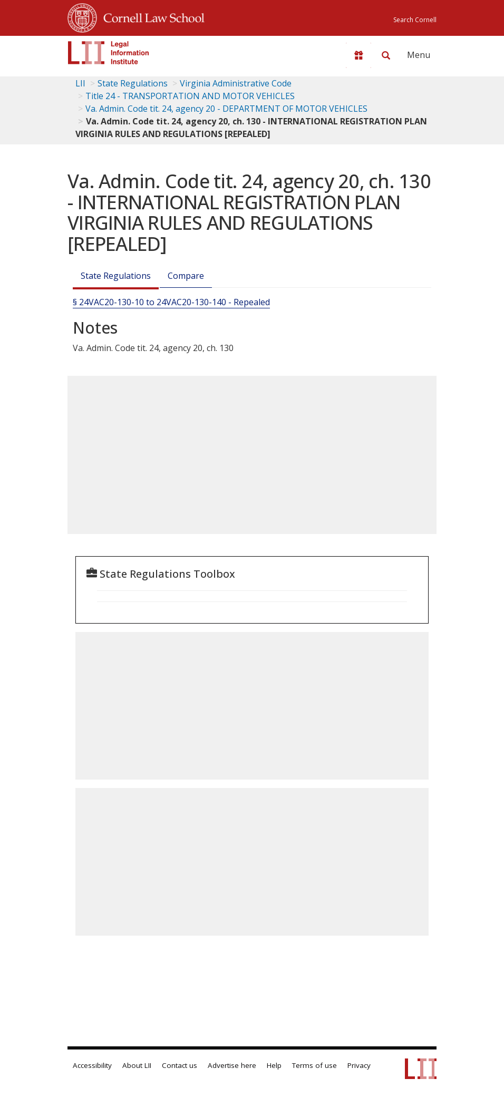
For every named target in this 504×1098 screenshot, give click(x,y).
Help (274, 1065)
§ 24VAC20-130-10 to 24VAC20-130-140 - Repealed (171, 302)
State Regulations (133, 83)
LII (80, 83)
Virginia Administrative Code (236, 83)
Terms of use (314, 1065)
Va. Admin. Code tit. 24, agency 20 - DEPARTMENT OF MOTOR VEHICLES (226, 108)
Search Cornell (415, 19)
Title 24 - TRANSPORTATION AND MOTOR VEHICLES (190, 96)
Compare (186, 275)
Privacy (359, 1065)
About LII (136, 1065)
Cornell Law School (151, 16)
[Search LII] (386, 55)
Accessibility (92, 1065)
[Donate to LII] (358, 55)
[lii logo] (108, 52)
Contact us (179, 1065)
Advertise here (232, 1065)
